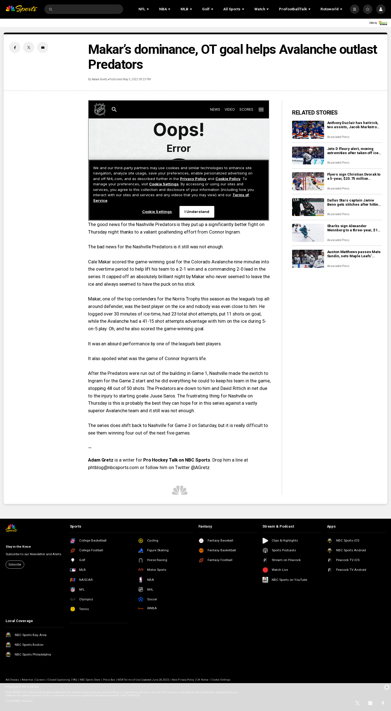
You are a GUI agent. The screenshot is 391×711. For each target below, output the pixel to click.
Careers (40, 679)
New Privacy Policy (183, 679)
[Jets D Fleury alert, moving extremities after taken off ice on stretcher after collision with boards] (308, 156)
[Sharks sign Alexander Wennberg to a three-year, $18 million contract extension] (308, 233)
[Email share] (42, 47)
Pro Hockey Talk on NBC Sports (176, 460)
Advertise (27, 679)
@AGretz (200, 467)
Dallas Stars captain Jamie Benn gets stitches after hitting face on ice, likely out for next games (354, 202)
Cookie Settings (221, 679)
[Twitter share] (28, 47)
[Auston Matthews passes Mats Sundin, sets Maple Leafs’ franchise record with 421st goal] (308, 259)
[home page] (21, 9)
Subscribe (15, 564)
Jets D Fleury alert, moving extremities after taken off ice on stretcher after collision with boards (353, 151)
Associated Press (338, 137)
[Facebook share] (14, 47)
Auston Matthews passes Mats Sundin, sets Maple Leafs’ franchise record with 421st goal (354, 254)
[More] (354, 9)
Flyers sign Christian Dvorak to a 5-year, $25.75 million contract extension (354, 176)
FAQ (74, 679)
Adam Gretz (99, 79)
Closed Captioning (59, 679)
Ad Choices (12, 679)
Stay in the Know (18, 547)
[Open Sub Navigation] (148, 9)
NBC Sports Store (90, 679)
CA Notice (202, 679)
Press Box (109, 679)
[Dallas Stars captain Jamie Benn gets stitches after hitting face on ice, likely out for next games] (308, 207)
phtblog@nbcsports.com (113, 467)
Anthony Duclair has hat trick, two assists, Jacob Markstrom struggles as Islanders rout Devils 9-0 (353, 125)
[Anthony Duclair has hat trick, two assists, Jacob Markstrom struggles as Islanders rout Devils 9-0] (308, 130)
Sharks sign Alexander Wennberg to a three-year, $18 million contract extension (353, 228)
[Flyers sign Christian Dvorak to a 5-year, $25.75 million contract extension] (308, 181)
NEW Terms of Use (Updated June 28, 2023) (143, 679)
